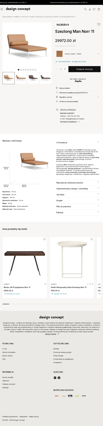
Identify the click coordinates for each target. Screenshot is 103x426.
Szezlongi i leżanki (51, 17)
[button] (18, 69)
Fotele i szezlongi (36, 17)
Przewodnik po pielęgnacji (63, 359)
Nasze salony (7, 356)
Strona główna (7, 17)
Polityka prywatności (10, 416)
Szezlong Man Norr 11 (68, 17)
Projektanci (57, 362)
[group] (8, 78)
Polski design (58, 356)
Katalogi (5, 387)
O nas (4, 349)
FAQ (3, 359)
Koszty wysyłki (7, 377)
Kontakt (56, 349)
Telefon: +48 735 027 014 (70, 116)
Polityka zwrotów (8, 384)
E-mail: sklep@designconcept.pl (72, 119)
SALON (24, 17)
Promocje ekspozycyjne (62, 352)
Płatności (5, 381)
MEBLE (17, 17)
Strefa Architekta (8, 352)
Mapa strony (34, 416)
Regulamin (24, 416)
